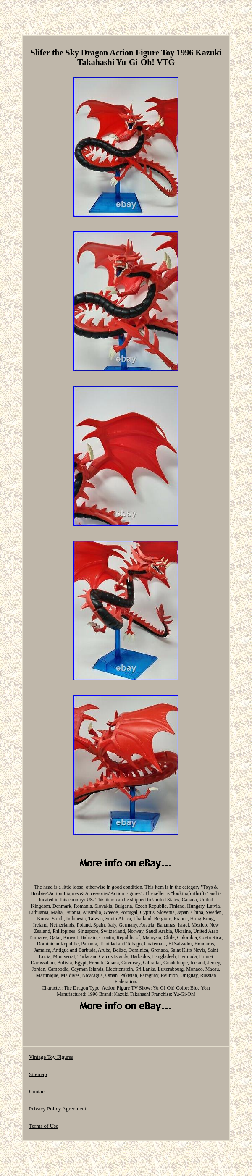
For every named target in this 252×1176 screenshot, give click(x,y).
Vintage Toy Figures (51, 1057)
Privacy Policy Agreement (57, 1108)
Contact (37, 1091)
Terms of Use (43, 1126)
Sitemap (38, 1074)
